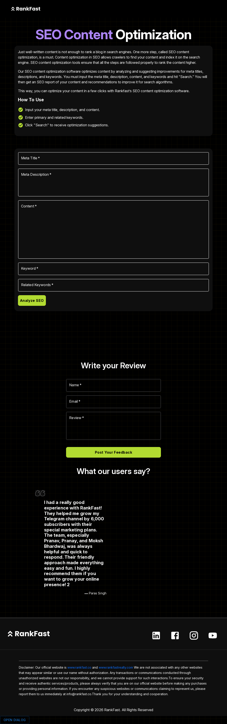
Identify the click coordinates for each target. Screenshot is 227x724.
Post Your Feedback (113, 452)
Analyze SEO (32, 300)
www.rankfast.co (79, 667)
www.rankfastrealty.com (116, 667)
